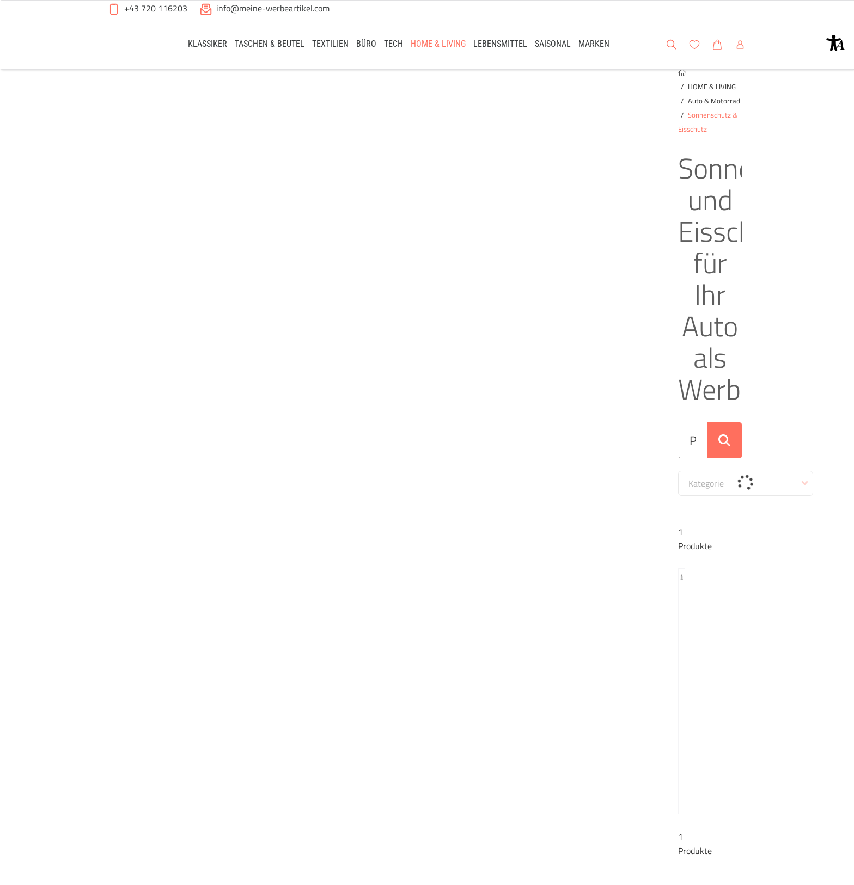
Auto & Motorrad (208, 93)
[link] (207, 43)
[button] (835, 43)
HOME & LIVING (148, 93)
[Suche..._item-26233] (409, 215)
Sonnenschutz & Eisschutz (284, 93)
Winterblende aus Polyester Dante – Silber (182, 524)
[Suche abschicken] (730, 215)
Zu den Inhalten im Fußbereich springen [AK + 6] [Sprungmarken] (0, 0)
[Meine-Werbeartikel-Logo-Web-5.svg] (133, 44)
